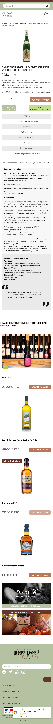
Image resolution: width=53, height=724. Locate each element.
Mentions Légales (7, 715)
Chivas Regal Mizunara (13, 565)
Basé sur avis (24, 716)
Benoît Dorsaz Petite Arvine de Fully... (20, 440)
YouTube (17, 672)
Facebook (4, 672)
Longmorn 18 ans (10, 503)
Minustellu (7, 377)
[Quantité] (6, 99)
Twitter (10, 672)
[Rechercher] (26, 5)
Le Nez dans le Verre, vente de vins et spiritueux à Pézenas (32, 710)
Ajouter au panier (40, 100)
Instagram (23, 672)
